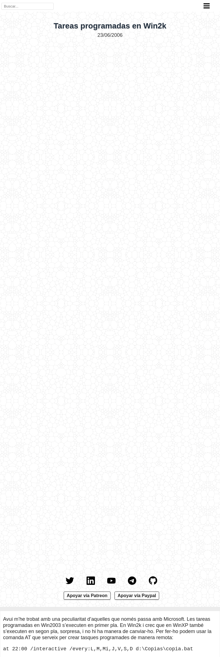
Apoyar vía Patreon (87, 595)
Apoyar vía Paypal (137, 595)
